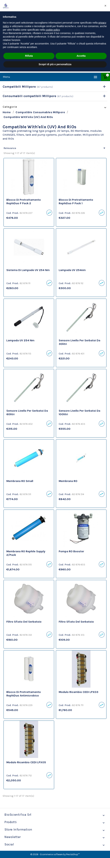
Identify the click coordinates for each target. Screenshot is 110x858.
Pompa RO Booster (71, 551)
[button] (105, 6)
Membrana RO (68, 481)
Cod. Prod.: (12, 212)
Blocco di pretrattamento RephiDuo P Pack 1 (76, 201)
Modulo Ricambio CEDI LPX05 (26, 762)
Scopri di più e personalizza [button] (55, 64)
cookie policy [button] (53, 29)
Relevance (55, 148)
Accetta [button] (81, 55)
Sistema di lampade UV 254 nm (28, 270)
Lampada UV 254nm (72, 270)
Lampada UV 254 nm (20, 340)
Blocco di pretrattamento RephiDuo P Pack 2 (23, 201)
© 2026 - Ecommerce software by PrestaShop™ (55, 854)
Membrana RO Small (19, 481)
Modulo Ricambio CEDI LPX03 (78, 692)
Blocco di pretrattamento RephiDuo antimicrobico (23, 693)
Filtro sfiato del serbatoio (24, 621)
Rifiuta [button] (29, 55)
